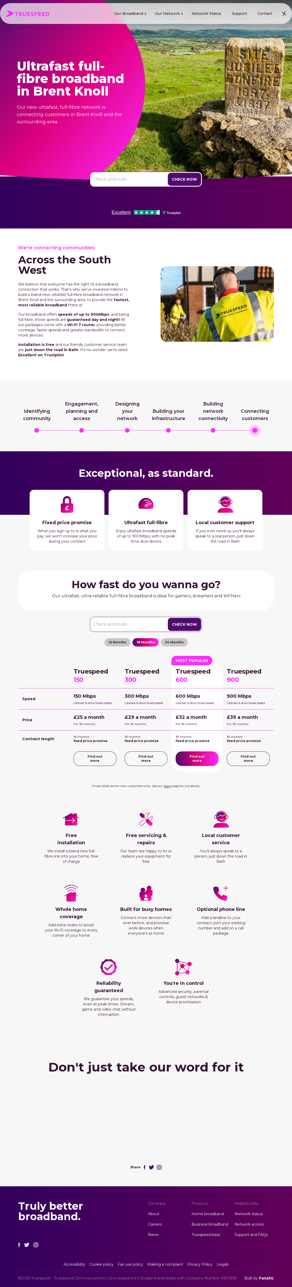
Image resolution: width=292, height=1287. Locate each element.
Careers (155, 1224)
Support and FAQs (251, 1234)
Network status (249, 1214)
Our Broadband (128, 13)
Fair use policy (130, 1264)
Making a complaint (165, 1264)
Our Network (167, 13)
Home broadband (207, 1214)
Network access (249, 1224)
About (153, 1214)
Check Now (184, 179)
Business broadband (209, 1224)
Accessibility (74, 1264)
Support (239, 13)
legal (167, 786)
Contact (264, 13)
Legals (223, 1264)
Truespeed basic (206, 1234)
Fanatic (266, 1278)
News (153, 1234)
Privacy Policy (200, 1264)
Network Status (206, 13)
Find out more (95, 759)
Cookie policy (102, 1264)
